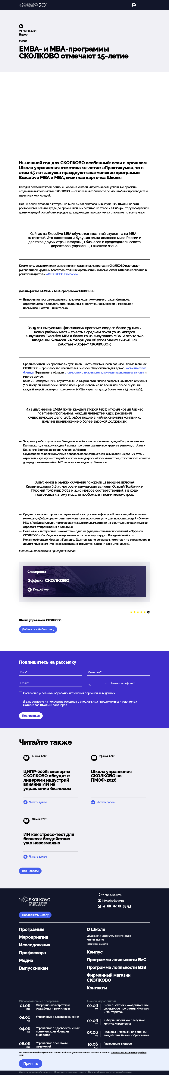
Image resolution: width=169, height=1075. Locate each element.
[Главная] (33, 5)
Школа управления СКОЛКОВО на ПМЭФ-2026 (111, 776)
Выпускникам (33, 968)
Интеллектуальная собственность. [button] (35, 1072)
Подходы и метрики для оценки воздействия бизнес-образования (126, 1033)
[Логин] (136, 5)
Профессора (32, 952)
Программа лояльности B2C (116, 959)
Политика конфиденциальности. (70, 1072)
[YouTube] (109, 907)
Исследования (34, 944)
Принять (30, 1063)
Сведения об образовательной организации (109, 936)
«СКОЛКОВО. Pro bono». (62, 274)
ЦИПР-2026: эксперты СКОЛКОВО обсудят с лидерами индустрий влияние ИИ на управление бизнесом (47, 780)
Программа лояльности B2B (116, 967)
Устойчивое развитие (97, 944)
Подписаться (31, 715)
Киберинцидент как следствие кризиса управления (124, 1022)
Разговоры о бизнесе (118, 1043)
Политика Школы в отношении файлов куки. (110, 1072)
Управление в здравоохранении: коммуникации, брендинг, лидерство (58, 1031)
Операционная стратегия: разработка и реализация (53, 1007)
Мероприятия (33, 937)
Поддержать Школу (35, 915)
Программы (31, 929)
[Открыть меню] (145, 5)
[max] (99, 907)
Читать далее (38, 802)
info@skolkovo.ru (113, 900)
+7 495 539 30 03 (111, 894)
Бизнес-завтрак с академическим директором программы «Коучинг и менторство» (126, 1009)
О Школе (96, 929)
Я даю (80, 703)
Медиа (23, 41)
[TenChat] (129, 907)
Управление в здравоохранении (57, 1017)
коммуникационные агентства (123, 372)
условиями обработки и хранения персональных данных (77, 693)
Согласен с (69, 693)
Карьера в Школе (95, 940)
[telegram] (103, 907)
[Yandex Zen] (119, 907)
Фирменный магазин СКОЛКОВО (108, 977)
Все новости (30, 871)
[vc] (124, 907)
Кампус (95, 952)
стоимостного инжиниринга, (84, 372)
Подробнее (41, 589)
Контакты (97, 987)
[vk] (115, 907)
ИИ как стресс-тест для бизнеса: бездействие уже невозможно (48, 838)
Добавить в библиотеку (38, 629)
